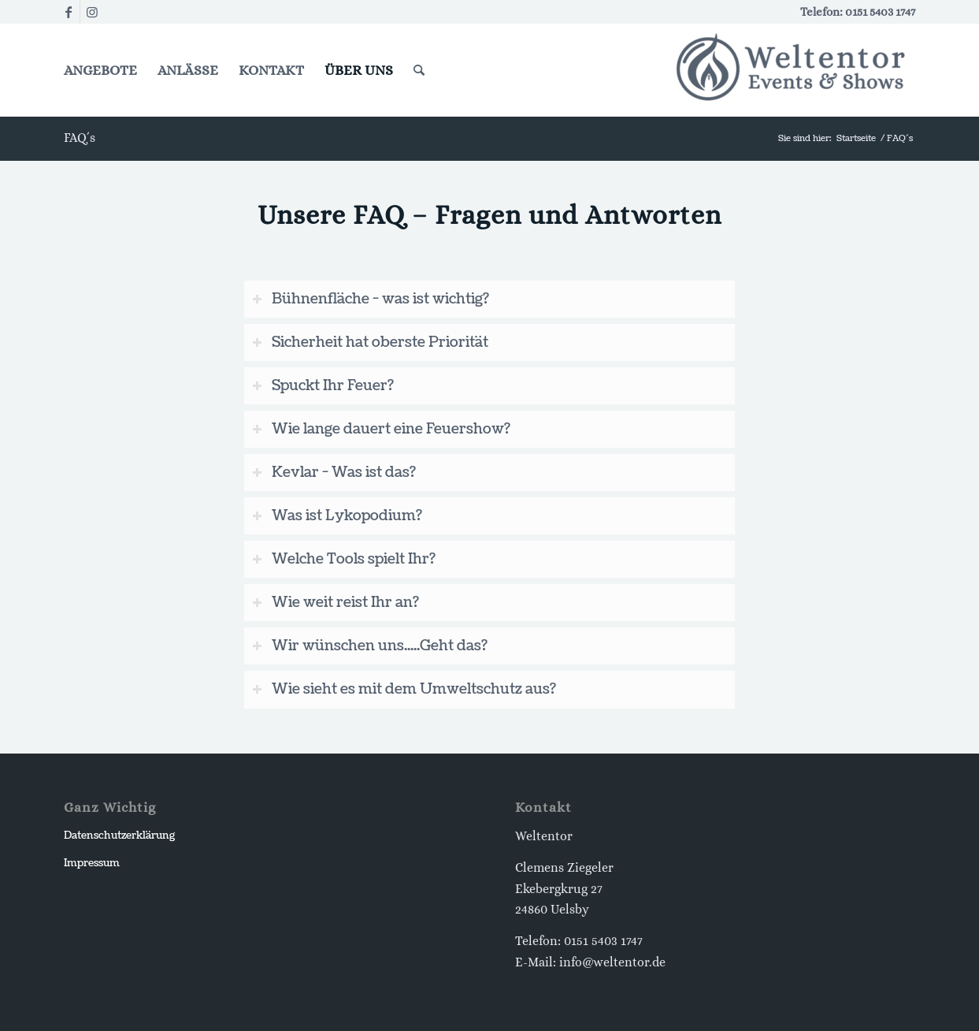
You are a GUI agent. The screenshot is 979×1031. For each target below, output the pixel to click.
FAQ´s (79, 137)
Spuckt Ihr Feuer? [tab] (323, 386)
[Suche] (419, 70)
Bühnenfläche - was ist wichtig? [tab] (370, 299)
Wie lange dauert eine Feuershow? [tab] (381, 429)
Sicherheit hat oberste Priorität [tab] (370, 342)
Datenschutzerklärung (119, 835)
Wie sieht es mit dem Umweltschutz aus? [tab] (404, 689)
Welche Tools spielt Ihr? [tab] (344, 559)
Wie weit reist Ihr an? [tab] (335, 602)
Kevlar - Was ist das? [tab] (334, 472)
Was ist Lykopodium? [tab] (337, 516)
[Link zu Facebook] (68, 12)
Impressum (92, 863)
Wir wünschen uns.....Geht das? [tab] (370, 646)
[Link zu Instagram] (92, 12)
